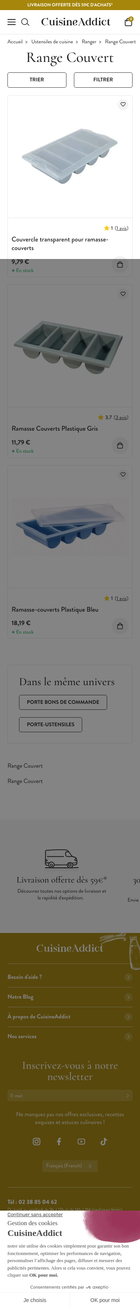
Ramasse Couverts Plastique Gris (55, 428)
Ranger (89, 42)
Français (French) (70, 1166)
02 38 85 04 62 (37, 1202)
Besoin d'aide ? (70, 977)
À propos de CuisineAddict (70, 1016)
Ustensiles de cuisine (52, 42)
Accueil (15, 42)
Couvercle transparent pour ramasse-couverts (60, 243)
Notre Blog (70, 997)
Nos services (70, 1036)
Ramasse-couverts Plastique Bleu (55, 609)
